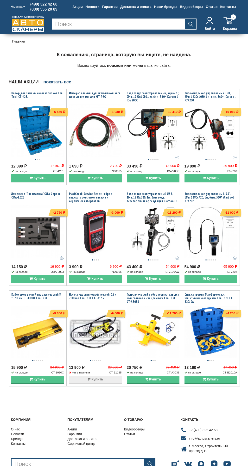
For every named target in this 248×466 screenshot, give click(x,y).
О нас (15, 409)
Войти (209, 24)
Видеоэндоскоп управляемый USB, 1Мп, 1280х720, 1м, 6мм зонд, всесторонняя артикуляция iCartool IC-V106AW (153, 192)
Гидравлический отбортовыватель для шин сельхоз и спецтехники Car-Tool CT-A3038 (153, 284)
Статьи (212, 7)
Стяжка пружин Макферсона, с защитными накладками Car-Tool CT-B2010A (209, 284)
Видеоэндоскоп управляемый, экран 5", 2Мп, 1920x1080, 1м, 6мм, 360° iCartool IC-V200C (153, 96)
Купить (37, 171)
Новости (92, 7)
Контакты (228, 7)
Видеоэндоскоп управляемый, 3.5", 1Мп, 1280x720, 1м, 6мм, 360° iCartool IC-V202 (209, 190)
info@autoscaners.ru (204, 418)
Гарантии (110, 7)
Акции (77, 7)
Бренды (17, 419)
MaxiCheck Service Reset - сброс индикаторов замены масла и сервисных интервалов (90, 190)
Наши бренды (165, 7)
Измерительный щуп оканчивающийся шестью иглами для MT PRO (95, 95)
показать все (57, 82)
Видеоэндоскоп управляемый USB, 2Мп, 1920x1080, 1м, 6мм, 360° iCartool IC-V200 (209, 96)
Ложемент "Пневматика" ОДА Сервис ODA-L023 (35, 189)
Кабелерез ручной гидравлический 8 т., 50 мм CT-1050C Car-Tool (36, 283)
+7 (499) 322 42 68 (203, 410)
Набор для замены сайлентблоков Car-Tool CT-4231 (37, 95)
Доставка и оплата (135, 7)
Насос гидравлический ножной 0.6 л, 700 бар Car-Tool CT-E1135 (93, 283)
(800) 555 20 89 (43, 9)
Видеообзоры (191, 7)
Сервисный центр (81, 423)
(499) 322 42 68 (43, 4)
